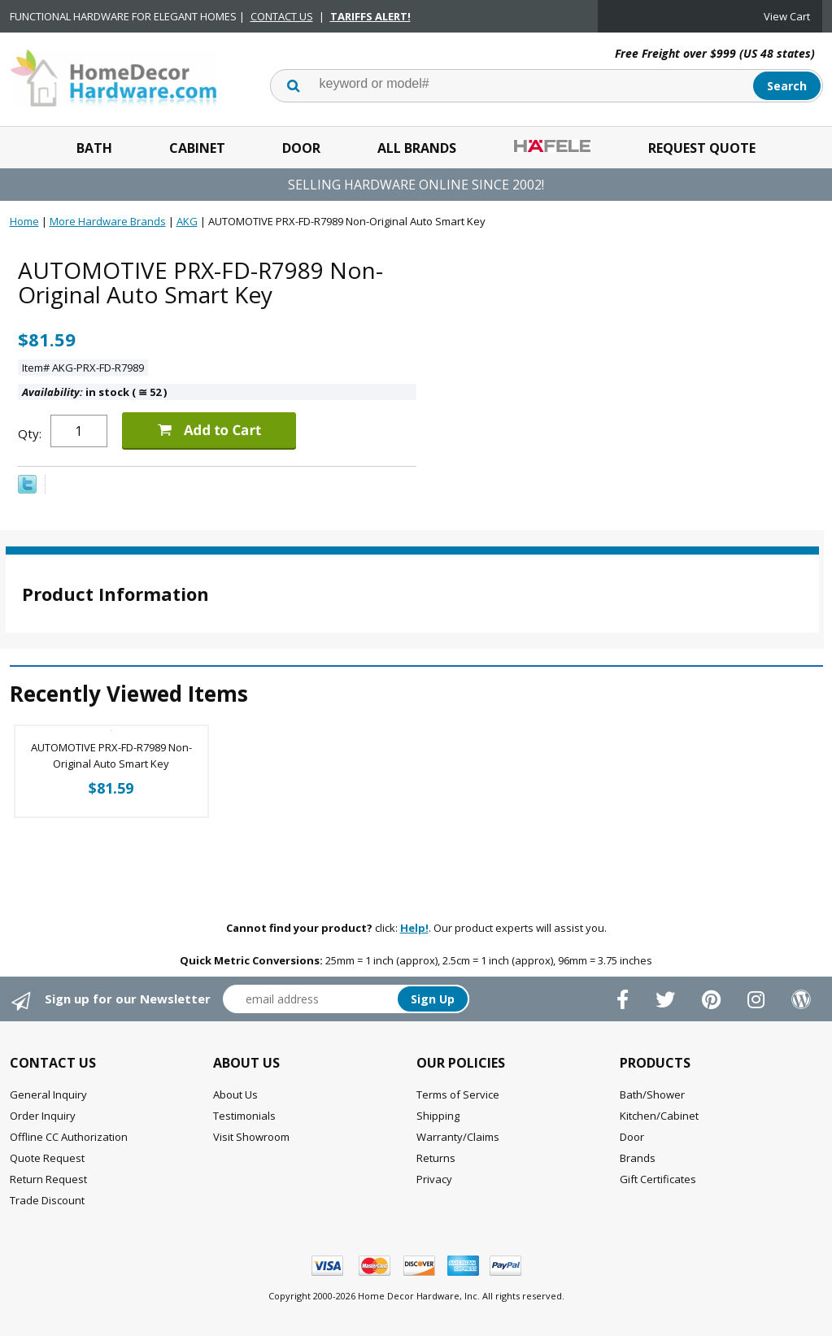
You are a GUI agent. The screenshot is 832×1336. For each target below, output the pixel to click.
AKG (187, 221)
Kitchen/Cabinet (659, 1115)
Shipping (438, 1115)
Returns (435, 1158)
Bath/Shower (652, 1094)
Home (24, 221)
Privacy (434, 1179)
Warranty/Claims (457, 1136)
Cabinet (197, 148)
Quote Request (47, 1158)
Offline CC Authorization (69, 1136)
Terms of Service (457, 1094)
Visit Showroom (251, 1136)
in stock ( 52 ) (94, 392)
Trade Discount (47, 1200)
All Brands (416, 148)
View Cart (787, 16)
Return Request (48, 1179)
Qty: (29, 433)
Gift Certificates (658, 1179)
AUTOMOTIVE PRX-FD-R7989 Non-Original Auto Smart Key (111, 755)
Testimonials (244, 1115)
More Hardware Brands (108, 221)
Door (301, 148)
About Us (235, 1094)
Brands (638, 1158)
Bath (94, 148)
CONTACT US (281, 16)
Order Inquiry (43, 1115)
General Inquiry (48, 1094)
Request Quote (702, 148)
